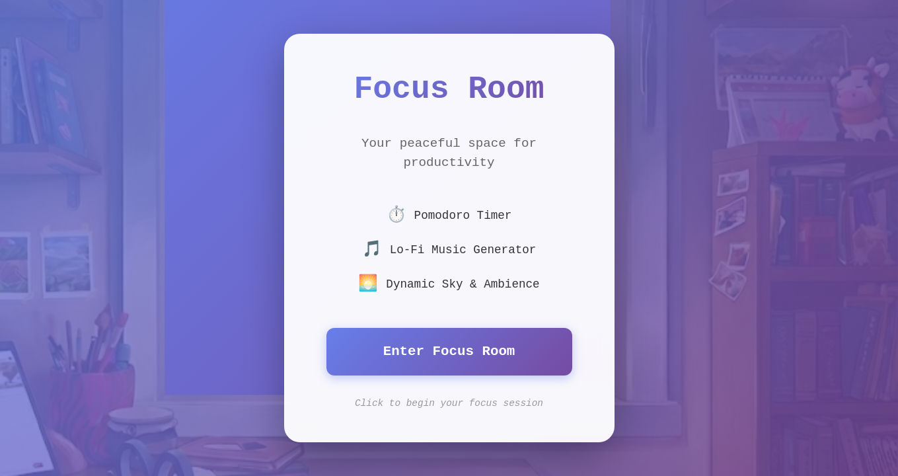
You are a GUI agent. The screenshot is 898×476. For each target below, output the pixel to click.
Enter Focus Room (449, 351)
